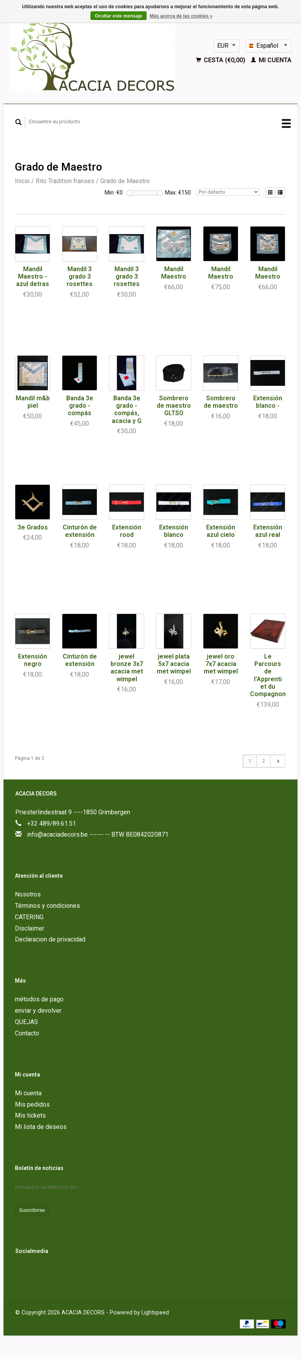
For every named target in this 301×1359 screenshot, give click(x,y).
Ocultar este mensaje (118, 16)
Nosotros (28, 894)
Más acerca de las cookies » (181, 16)
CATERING (29, 917)
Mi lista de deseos (41, 1126)
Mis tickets (30, 1115)
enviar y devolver (38, 1010)
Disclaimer (29, 928)
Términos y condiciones (47, 905)
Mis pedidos (32, 1104)
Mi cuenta (271, 60)
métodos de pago (39, 999)
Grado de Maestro (125, 181)
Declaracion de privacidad (50, 939)
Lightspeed (155, 1312)
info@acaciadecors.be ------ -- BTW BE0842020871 (98, 834)
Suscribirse (32, 1210)
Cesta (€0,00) (221, 60)
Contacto (27, 1033)
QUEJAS (26, 1022)
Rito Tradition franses (65, 181)
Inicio (22, 181)
